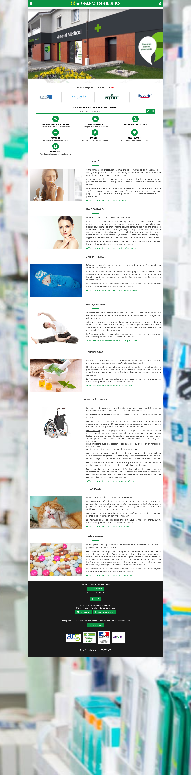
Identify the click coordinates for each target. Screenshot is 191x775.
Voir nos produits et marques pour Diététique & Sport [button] (111, 340)
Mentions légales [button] (95, 625)
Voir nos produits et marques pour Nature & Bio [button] (109, 385)
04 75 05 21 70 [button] (95, 589)
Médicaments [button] (95, 536)
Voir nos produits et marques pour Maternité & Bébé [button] (111, 290)
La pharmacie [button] (55, 151)
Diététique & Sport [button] (95, 304)
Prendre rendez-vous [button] (135, 124)
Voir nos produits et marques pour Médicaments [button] (109, 575)
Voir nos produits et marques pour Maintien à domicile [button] (112, 481)
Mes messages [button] (95, 124)
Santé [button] (95, 161)
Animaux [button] (95, 488)
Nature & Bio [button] (95, 352)
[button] (160, 3)
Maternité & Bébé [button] (96, 256)
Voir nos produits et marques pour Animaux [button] (107, 526)
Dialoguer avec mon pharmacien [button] (95, 127)
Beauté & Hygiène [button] (96, 209)
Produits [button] (55, 138)
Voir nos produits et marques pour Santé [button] (106, 200)
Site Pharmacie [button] (84, 612)
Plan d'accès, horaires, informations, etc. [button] (55, 154)
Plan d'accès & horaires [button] (104, 612)
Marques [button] (95, 138)
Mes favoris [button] (134, 138)
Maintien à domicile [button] (95, 399)
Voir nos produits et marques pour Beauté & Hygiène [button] (111, 248)
